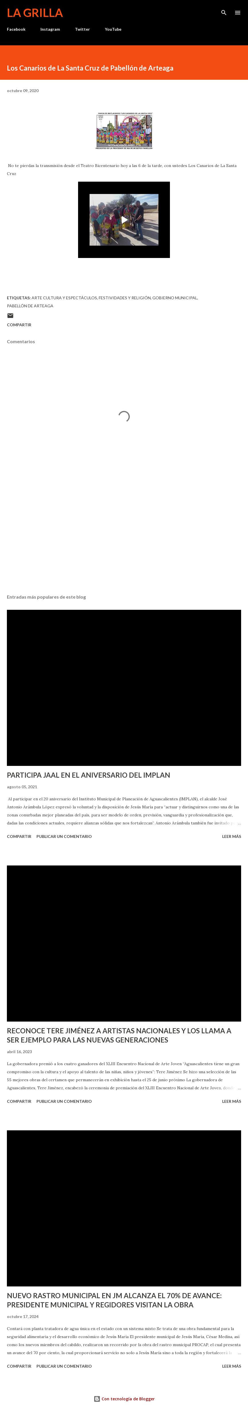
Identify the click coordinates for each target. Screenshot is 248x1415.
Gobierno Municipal (174, 297)
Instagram (50, 29)
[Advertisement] (124, 535)
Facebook (16, 29)
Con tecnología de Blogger (124, 1399)
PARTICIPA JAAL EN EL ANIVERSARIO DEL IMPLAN (88, 775)
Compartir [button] (19, 324)
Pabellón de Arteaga (30, 305)
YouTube (113, 29)
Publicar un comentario (64, 836)
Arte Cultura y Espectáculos (64, 297)
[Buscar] (223, 10)
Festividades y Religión (125, 297)
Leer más (231, 836)
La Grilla (35, 13)
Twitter (82, 29)
